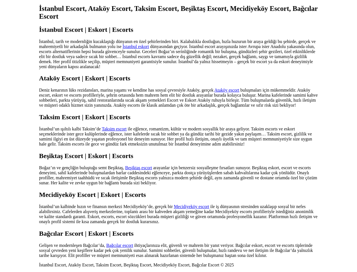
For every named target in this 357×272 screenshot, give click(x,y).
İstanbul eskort (135, 46)
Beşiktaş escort (138, 167)
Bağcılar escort (119, 245)
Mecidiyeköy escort (191, 206)
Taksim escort (114, 129)
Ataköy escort (226, 90)
